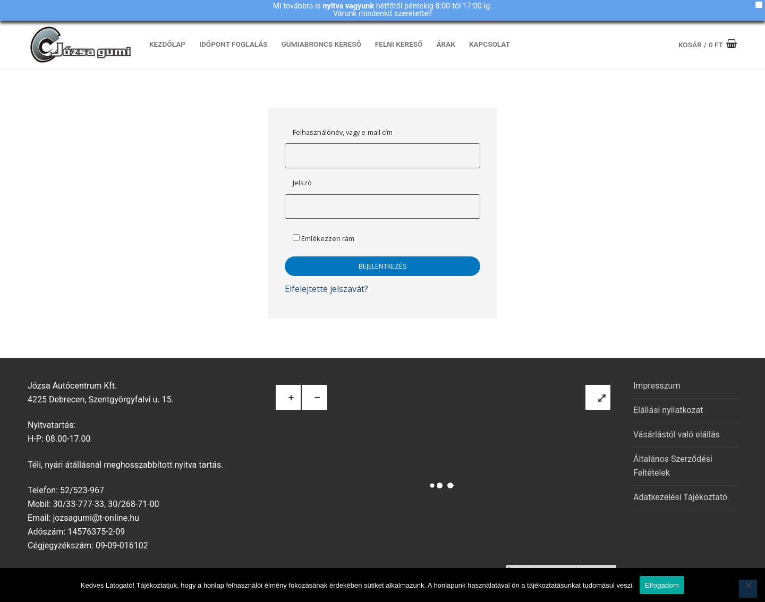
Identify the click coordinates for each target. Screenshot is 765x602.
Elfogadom (662, 585)
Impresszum (656, 386)
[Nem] (748, 589)
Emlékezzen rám (323, 238)
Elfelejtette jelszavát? (326, 289)
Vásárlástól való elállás (676, 434)
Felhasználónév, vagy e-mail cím (343, 132)
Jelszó (302, 182)
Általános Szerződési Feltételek (672, 466)
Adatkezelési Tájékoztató (680, 497)
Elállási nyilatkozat (668, 410)
